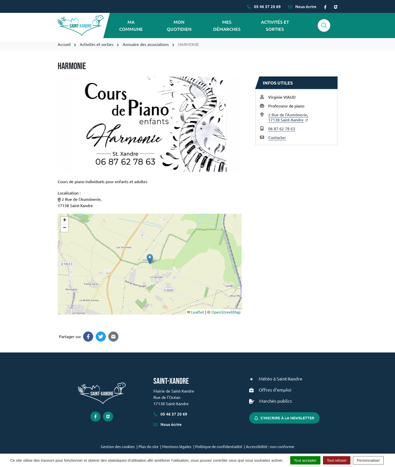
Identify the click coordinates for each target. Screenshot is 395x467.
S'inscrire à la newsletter (284, 417)
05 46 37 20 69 (170, 414)
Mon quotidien (179, 25)
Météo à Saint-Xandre (280, 378)
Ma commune (131, 25)
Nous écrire (167, 424)
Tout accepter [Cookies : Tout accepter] (305, 460)
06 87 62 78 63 (281, 128)
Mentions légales (176, 446)
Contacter (277, 137)
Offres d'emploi (275, 389)
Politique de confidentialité (218, 446)
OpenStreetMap (225, 311)
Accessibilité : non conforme (270, 446)
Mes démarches (227, 25)
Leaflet (195, 311)
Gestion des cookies (118, 446)
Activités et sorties (275, 25)
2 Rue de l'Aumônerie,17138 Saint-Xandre (288, 117)
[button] (150, 259)
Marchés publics (275, 400)
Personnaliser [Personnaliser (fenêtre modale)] (368, 460)
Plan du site (148, 446)
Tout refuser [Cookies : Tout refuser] (337, 460)
